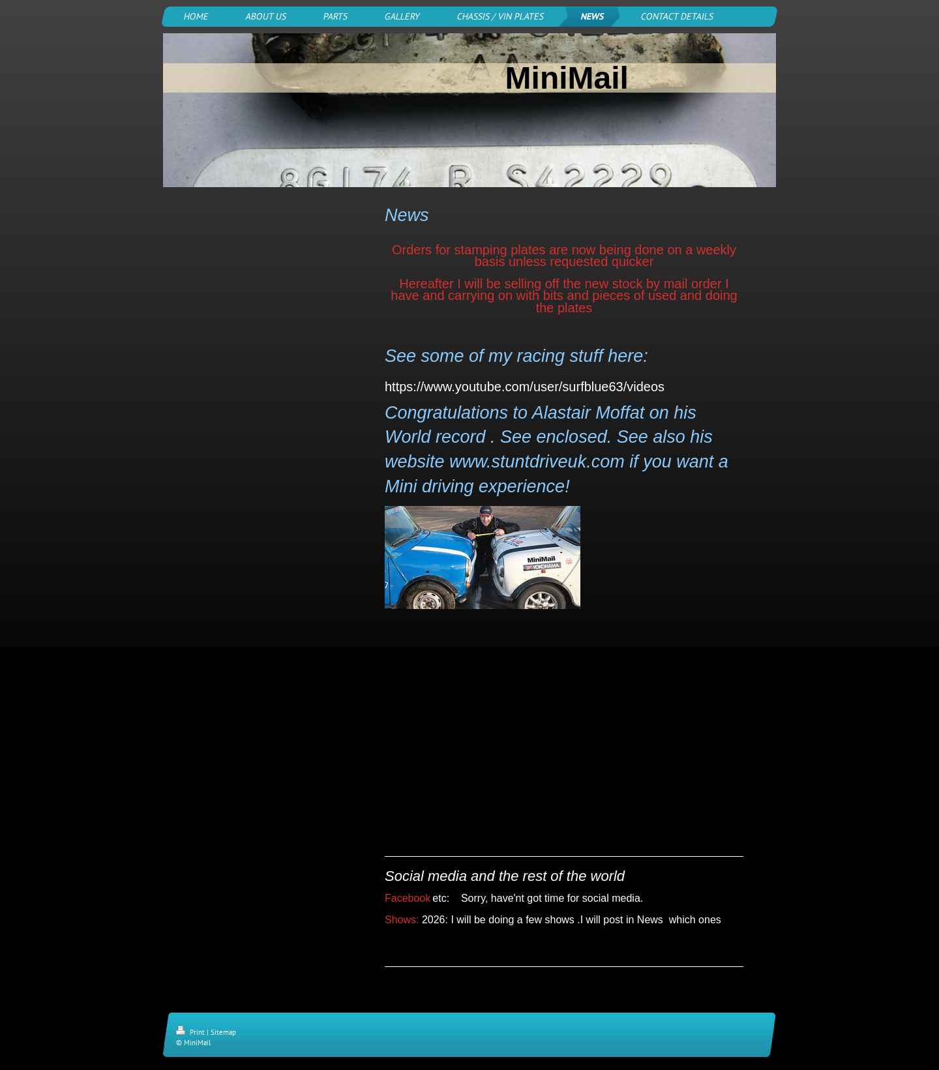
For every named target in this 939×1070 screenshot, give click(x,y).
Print (191, 1032)
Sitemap (223, 1032)
